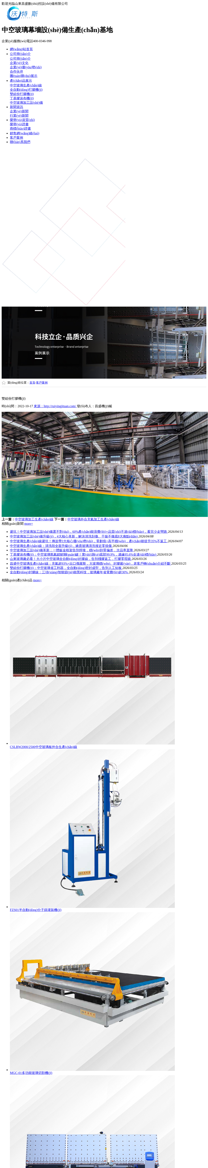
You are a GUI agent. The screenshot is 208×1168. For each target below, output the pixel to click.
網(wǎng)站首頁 (21, 49)
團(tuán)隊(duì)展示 (23, 76)
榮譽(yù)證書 (19, 124)
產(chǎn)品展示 (21, 80)
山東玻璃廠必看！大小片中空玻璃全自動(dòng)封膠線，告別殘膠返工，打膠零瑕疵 (71, 559)
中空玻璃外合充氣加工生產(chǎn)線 (93, 519)
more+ (28, 523)
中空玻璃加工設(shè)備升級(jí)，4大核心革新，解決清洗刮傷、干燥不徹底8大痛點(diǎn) (74, 536)
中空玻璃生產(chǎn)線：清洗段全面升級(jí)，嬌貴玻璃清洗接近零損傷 (61, 546)
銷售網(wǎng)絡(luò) (24, 133)
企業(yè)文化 (19, 63)
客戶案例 (16, 137)
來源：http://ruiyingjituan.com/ (55, 406)
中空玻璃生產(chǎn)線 (26, 85)
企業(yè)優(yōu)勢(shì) (26, 67)
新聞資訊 (16, 107)
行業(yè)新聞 (19, 115)
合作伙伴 (16, 71)
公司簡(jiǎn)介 (20, 54)
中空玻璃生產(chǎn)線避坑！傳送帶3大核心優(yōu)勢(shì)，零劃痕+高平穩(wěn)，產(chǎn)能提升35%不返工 (89, 541)
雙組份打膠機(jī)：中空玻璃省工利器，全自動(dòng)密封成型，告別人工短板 (66, 568)
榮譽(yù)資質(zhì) (22, 120)
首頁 (32, 382)
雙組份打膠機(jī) (22, 94)
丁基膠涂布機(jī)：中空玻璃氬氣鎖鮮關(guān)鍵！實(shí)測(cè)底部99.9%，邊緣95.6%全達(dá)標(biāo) (83, 554)
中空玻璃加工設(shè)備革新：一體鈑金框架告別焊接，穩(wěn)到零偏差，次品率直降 (72, 550)
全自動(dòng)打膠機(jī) (26, 89)
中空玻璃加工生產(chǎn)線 (34, 519)
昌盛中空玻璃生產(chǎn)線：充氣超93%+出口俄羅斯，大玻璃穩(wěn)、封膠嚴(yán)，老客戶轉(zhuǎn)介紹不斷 (90, 563)
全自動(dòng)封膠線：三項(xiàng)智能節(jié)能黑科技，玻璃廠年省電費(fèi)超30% (69, 572)
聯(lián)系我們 (20, 142)
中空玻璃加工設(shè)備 (26, 102)
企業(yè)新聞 (19, 111)
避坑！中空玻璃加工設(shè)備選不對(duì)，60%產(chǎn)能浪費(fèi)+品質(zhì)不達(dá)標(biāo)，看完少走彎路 (89, 531)
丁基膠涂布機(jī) (22, 98)
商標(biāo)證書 (20, 128)
